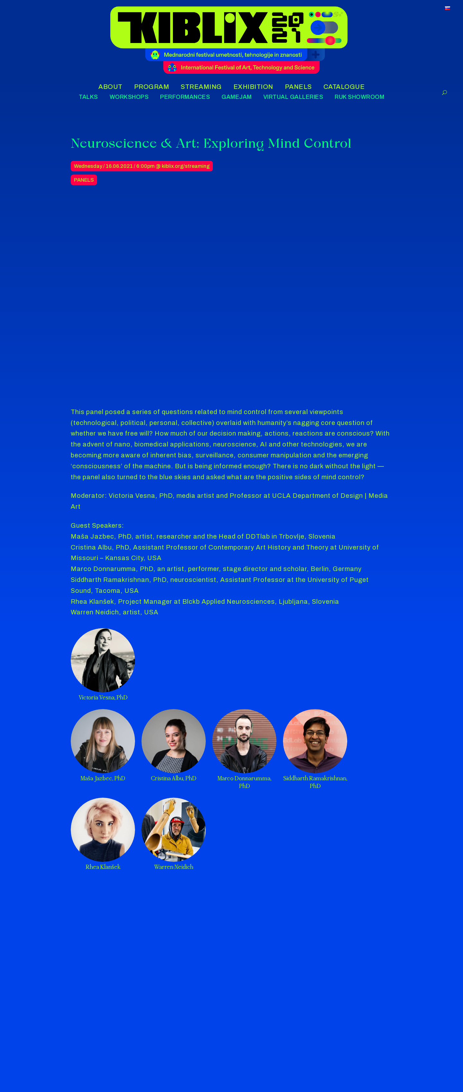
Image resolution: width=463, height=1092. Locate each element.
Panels (84, 180)
